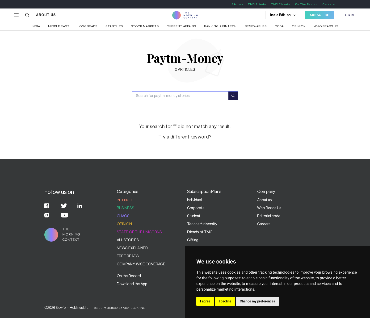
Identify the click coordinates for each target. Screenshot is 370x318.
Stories (237, 4)
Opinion (124, 224)
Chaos (123, 216)
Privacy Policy (198, 292)
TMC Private (257, 4)
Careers (328, 4)
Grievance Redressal (274, 276)
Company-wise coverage (141, 264)
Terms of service (271, 284)
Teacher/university (202, 224)
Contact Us (196, 276)
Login (348, 15)
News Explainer (132, 248)
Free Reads (128, 256)
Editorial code (268, 216)
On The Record (306, 4)
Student (193, 216)
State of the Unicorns (139, 232)
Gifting (192, 240)
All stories (128, 240)
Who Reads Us (269, 208)
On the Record (129, 276)
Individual (194, 200)
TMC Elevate (280, 4)
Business (125, 208)
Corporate (196, 208)
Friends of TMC (199, 232)
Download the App (132, 284)
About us (264, 200)
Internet (125, 200)
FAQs (191, 284)
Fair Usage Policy (271, 292)
